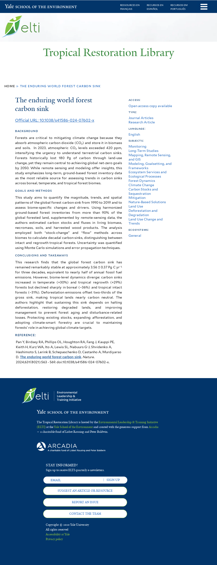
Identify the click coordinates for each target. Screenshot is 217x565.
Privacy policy (54, 539)
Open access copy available (150, 106)
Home (9, 86)
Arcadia (153, 427)
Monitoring (138, 146)
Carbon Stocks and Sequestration (143, 191)
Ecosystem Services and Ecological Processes (148, 174)
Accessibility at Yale (58, 534)
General (135, 235)
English (134, 134)
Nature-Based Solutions (147, 202)
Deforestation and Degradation (143, 213)
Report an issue (85, 502)
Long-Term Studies (143, 151)
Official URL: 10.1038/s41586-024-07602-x (54, 120)
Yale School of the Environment (17, 7)
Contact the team (85, 514)
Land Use (136, 206)
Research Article (142, 122)
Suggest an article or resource (85, 491)
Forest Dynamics (142, 181)
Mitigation (137, 198)
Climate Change (141, 185)
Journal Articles (141, 118)
